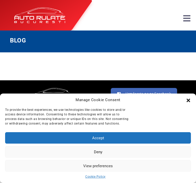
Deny (98, 152)
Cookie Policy (95, 176)
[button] (188, 99)
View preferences (98, 166)
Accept (98, 138)
